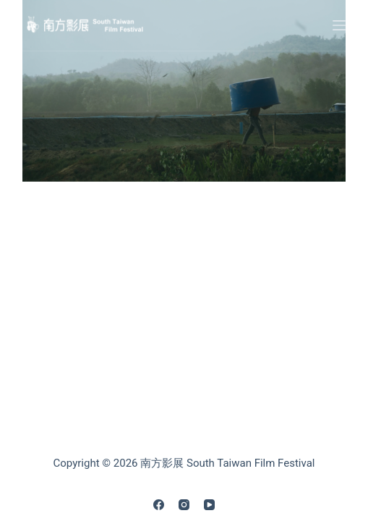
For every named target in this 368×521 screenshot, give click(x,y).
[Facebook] (158, 504)
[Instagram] (184, 504)
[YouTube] (209, 504)
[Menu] (339, 25)
